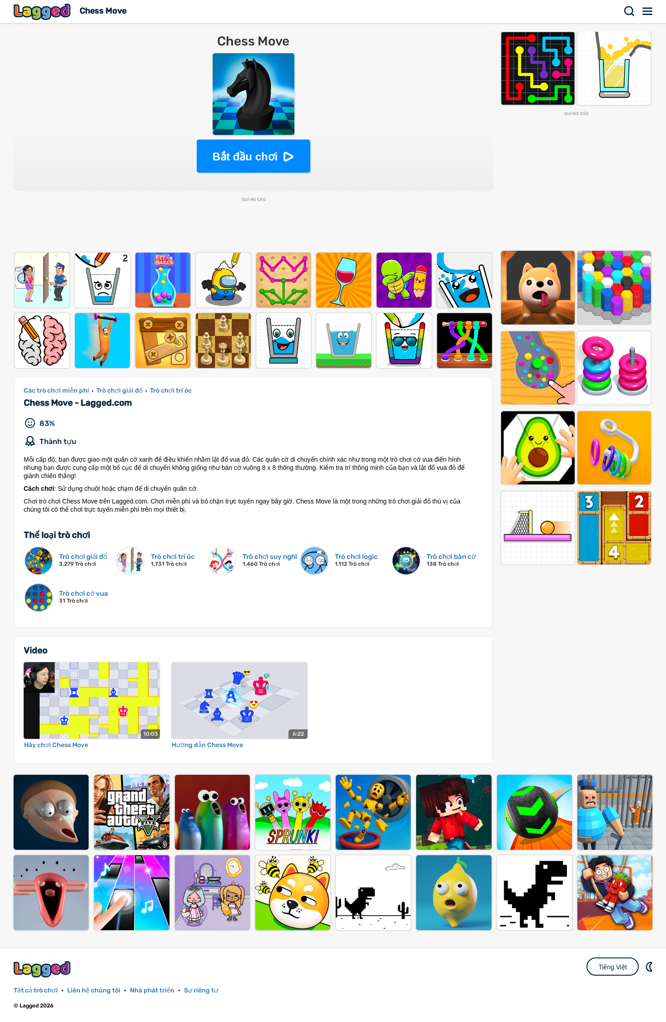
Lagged (43, 11)
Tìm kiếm (630, 11)
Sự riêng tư (201, 990)
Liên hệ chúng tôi (93, 990)
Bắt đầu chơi (245, 156)
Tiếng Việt (612, 967)
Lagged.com (43, 969)
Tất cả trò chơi (36, 990)
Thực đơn (648, 11)
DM (650, 966)
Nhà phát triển (152, 990)
